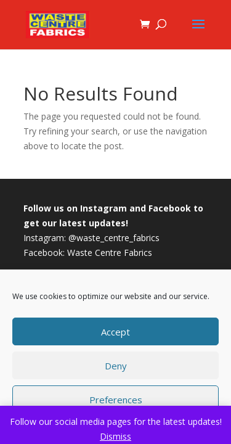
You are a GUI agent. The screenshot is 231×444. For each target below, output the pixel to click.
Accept (115, 332)
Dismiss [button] (115, 436)
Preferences (115, 399)
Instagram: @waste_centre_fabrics (91, 238)
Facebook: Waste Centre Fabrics (87, 252)
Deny (116, 366)
